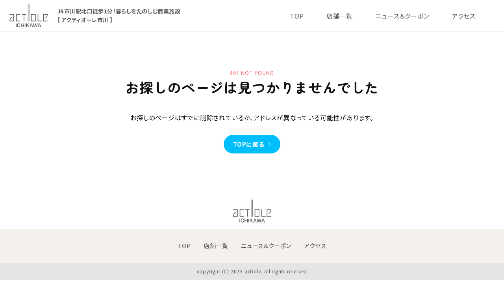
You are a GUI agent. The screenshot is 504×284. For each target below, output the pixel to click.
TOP (297, 16)
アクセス (464, 16)
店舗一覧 (339, 16)
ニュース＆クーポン (402, 16)
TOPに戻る (249, 144)
